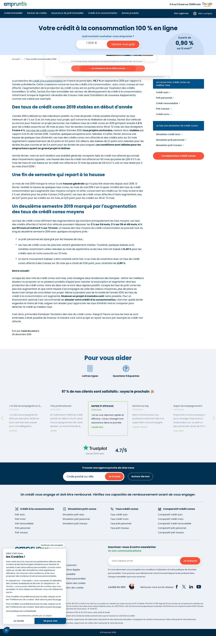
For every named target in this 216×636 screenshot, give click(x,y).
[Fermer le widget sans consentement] (52, 545)
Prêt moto (20, 519)
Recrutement (70, 565)
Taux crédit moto (119, 519)
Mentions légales (71, 569)
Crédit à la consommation (102, 13)
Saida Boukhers (30, 330)
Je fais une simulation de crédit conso (177, 125)
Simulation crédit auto (168, 134)
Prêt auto (20, 514)
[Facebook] (176, 587)
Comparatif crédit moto (170, 519)
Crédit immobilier (13, 13)
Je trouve (114, 476)
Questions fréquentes (126, 371)
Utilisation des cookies (74, 583)
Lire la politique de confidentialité (21, 611)
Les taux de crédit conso (40, 130)
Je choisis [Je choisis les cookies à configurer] (18, 620)
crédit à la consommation (47, 81)
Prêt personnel (164, 97)
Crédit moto (162, 114)
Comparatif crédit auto (170, 514)
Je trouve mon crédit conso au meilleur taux (173, 84)
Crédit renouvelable (167, 103)
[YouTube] (198, 587)
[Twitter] (184, 587)
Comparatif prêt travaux (171, 532)
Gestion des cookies (73, 587)
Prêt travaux (162, 108)
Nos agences (181, 13)
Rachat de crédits (37, 13)
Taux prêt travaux (119, 528)
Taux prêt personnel (120, 523)
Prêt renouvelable (24, 523)
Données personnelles (74, 578)
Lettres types (90, 371)
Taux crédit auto (119, 514)
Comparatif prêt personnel (172, 528)
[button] (6, 630)
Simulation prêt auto (73, 514)
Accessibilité (69, 574)
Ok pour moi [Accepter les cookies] (50, 620)
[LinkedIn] (191, 587)
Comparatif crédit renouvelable (174, 523)
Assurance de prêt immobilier (67, 13)
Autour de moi (140, 476)
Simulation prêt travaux (169, 145)
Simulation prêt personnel (170, 139)
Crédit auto (162, 92)
